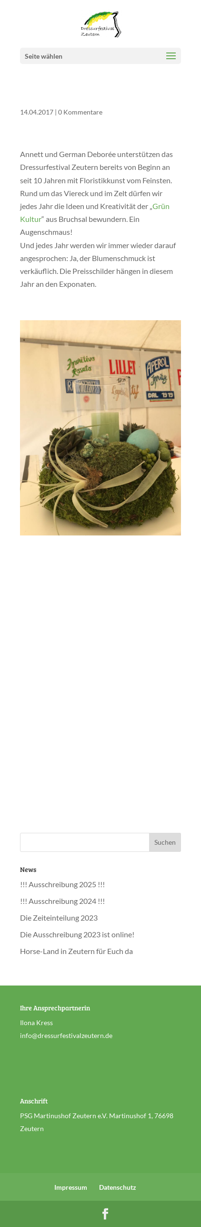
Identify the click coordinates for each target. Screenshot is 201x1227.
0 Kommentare (80, 112)
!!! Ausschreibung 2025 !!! (62, 884)
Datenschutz (117, 1187)
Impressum (70, 1187)
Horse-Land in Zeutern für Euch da (76, 950)
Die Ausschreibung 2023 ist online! (77, 934)
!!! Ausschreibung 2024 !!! (62, 900)
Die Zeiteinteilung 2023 (59, 917)
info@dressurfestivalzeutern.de (66, 1035)
